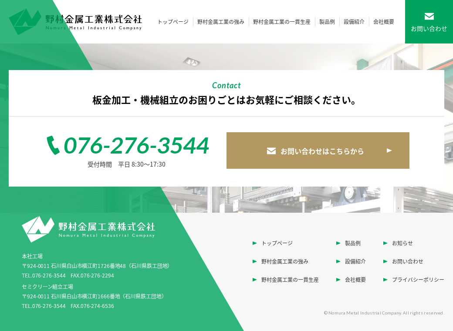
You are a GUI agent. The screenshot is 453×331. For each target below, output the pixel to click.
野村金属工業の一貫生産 (282, 22)
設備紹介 (354, 22)
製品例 (327, 22)
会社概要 (383, 22)
